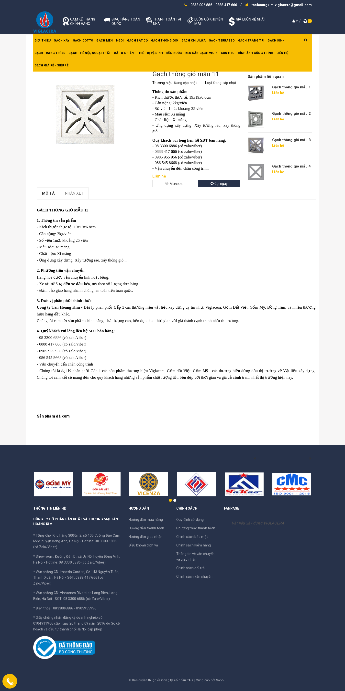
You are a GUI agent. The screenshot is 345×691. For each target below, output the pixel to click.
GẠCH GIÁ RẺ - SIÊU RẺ (51, 65)
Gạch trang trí (251, 40)
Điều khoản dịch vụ (143, 545)
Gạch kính (276, 40)
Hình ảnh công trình (255, 53)
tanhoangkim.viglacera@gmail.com (282, 5)
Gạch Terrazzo (222, 40)
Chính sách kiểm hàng (193, 545)
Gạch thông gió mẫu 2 (291, 113)
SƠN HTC (228, 53)
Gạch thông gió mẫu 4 (291, 166)
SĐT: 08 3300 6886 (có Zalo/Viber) (82, 599)
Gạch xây (61, 40)
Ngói (120, 40)
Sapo (220, 680)
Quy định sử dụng (190, 520)
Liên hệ (282, 53)
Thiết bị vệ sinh (150, 53)
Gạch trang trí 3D (49, 53)
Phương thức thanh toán (195, 528)
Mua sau (174, 184)
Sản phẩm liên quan (266, 76)
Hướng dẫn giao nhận (146, 537)
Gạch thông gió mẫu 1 (291, 87)
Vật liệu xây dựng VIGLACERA (258, 523)
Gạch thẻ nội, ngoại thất (89, 53)
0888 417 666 (226, 5)
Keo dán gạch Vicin (201, 53)
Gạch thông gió (164, 40)
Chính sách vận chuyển (194, 576)
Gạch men (104, 40)
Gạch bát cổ (137, 40)
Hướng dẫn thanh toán (146, 528)
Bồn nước (174, 53)
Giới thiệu (42, 40)
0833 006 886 (201, 5)
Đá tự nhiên (124, 53)
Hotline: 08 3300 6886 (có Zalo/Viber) (76, 562)
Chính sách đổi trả (190, 568)
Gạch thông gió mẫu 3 (291, 140)
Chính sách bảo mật (192, 537)
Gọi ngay (219, 184)
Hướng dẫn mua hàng (146, 520)
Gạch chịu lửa (193, 40)
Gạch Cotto (83, 40)
